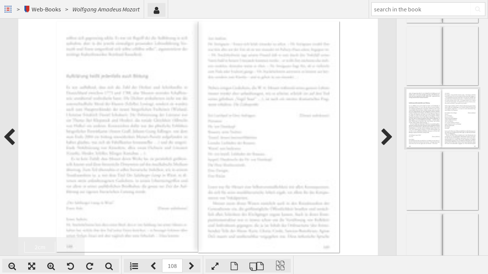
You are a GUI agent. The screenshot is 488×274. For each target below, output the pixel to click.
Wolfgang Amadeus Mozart (106, 9)
